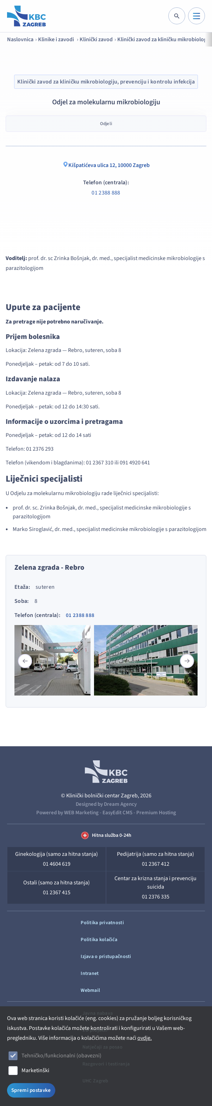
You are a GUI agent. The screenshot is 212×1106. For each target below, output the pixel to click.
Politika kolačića (99, 939)
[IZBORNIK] (196, 15)
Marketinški (35, 1070)
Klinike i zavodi (56, 39)
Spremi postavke (31, 1090)
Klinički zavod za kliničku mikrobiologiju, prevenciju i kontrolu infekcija (106, 82)
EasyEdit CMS (117, 812)
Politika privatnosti (102, 922)
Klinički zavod (96, 39)
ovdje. (144, 1038)
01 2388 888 (106, 193)
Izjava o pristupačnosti (106, 956)
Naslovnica (20, 39)
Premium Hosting (156, 812)
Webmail (90, 990)
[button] (187, 661)
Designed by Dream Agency (106, 804)
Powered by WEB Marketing (67, 812)
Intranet (90, 973)
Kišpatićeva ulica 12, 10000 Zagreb (106, 165)
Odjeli (106, 124)
